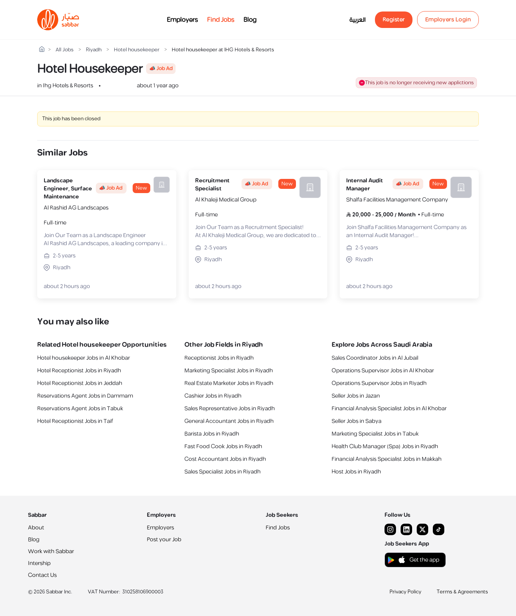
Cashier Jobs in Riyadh (213, 396)
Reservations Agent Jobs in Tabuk (80, 408)
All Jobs (65, 50)
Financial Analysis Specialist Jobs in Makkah (387, 459)
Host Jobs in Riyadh (356, 471)
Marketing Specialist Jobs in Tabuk (375, 433)
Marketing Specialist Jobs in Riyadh (228, 370)
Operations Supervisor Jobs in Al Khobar (383, 370)
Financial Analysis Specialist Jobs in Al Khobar (389, 408)
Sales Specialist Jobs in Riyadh (222, 471)
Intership (39, 563)
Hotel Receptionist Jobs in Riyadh (79, 370)
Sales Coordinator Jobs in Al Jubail (375, 358)
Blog (249, 20)
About (36, 528)
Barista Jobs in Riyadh (211, 433)
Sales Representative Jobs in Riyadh (229, 408)
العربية (357, 20)
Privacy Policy (405, 592)
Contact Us (42, 575)
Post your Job (164, 540)
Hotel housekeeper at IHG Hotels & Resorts (223, 50)
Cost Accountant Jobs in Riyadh (225, 459)
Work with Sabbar (51, 551)
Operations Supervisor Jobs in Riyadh (379, 383)
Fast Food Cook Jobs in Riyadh (223, 446)
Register (394, 19)
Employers (182, 20)
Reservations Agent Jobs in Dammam (85, 396)
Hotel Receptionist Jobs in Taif (75, 421)
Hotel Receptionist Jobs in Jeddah (79, 383)
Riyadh (94, 50)
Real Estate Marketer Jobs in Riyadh (228, 383)
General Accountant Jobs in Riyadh (229, 421)
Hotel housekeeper (136, 50)
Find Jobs (220, 20)
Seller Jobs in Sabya (356, 421)
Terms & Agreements (462, 592)
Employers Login (448, 19)
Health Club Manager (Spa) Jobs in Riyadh (385, 446)
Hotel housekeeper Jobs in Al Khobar (83, 358)
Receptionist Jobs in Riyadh (219, 358)
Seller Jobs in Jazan (356, 396)
